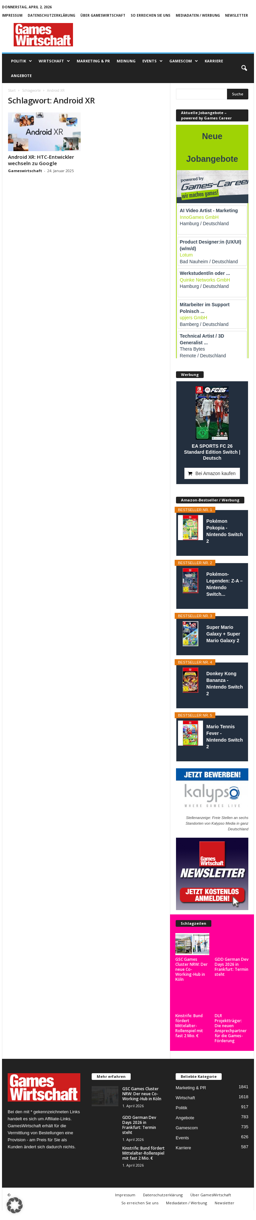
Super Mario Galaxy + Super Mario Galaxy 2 (223, 634)
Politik (21, 61)
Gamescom (183, 61)
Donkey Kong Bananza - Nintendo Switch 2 (224, 683)
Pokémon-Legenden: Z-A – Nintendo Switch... (224, 584)
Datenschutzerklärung (51, 15)
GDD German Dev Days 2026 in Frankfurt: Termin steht (231, 966)
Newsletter (236, 15)
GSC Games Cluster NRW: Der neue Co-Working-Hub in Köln (191, 947)
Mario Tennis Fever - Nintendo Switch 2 (224, 736)
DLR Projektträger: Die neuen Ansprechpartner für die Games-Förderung (231, 1023)
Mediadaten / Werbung (198, 15)
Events (152, 61)
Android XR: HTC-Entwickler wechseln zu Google (41, 159)
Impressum (12, 15)
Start (12, 90)
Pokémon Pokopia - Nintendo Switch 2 (224, 531)
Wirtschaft (54, 61)
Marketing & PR (93, 60)
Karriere (214, 60)
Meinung (126, 60)
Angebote (21, 75)
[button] (244, 68)
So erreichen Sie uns (150, 15)
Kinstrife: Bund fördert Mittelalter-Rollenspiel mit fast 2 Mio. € (189, 1021)
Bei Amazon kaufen (215, 473)
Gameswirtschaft (25, 170)
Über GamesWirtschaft (102, 15)
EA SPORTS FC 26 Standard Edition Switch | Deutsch (212, 452)
